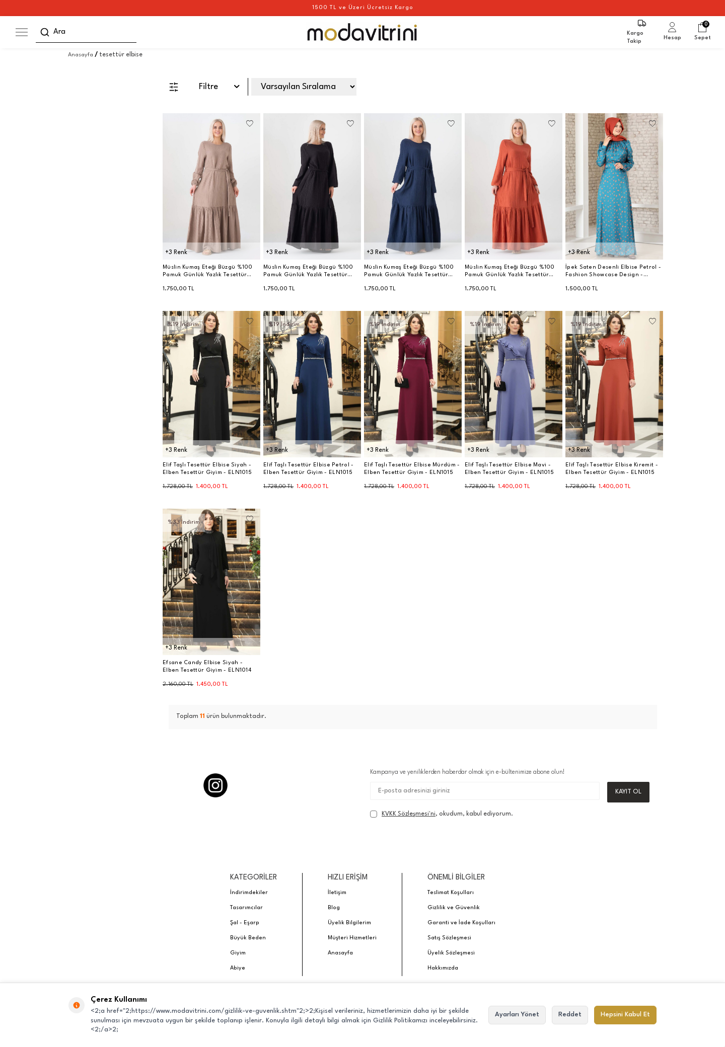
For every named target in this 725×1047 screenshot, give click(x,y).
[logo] (362, 32)
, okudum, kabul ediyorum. (441, 814)
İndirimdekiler (249, 893)
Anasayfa (80, 55)
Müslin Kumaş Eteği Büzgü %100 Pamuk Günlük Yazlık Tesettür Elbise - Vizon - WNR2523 (208, 272)
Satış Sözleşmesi (449, 938)
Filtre (204, 87)
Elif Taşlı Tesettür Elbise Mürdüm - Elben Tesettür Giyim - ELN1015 (412, 468)
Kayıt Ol (628, 791)
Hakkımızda (442, 969)
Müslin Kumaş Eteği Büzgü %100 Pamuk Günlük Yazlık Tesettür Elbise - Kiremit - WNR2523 (510, 272)
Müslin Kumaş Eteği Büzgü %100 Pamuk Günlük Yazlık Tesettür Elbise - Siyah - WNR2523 (308, 272)
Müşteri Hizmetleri (352, 938)
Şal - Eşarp (244, 923)
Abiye (237, 969)
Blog (334, 908)
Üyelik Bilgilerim (349, 923)
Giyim (238, 953)
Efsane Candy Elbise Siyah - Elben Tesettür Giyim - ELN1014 (207, 666)
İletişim (337, 893)
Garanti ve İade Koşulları (461, 923)
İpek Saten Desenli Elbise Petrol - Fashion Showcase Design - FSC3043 (613, 272)
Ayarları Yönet (517, 1014)
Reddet (570, 1014)
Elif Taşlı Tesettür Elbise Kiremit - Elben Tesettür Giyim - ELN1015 (611, 468)
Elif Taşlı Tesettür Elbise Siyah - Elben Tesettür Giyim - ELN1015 (207, 468)
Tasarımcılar (246, 908)
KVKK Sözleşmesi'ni (409, 814)
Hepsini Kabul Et (625, 1014)
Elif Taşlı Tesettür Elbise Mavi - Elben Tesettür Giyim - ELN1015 (509, 468)
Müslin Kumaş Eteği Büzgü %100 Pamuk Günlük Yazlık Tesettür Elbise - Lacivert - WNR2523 (409, 272)
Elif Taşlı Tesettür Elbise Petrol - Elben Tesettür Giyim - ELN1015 (308, 468)
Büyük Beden (248, 938)
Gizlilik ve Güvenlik (453, 908)
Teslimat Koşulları (450, 893)
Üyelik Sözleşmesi (451, 953)
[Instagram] (215, 785)
